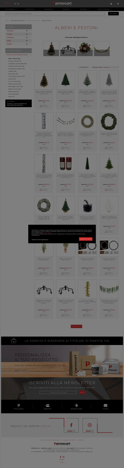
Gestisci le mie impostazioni (40, 239)
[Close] (94, 227)
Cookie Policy (47, 232)
